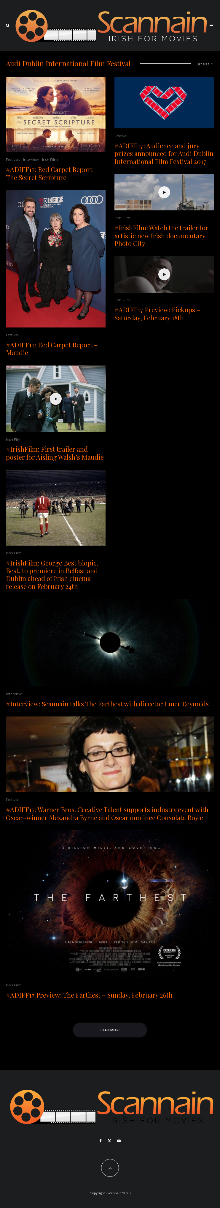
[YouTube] (119, 1141)
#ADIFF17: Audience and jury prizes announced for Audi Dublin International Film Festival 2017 (163, 153)
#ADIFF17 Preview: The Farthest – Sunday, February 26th (89, 995)
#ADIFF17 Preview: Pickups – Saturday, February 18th (157, 314)
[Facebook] (101, 1141)
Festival (12, 335)
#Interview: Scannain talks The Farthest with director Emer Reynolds (107, 704)
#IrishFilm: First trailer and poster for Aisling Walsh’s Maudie (55, 453)
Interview (31, 159)
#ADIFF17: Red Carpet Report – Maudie (52, 349)
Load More (110, 1030)
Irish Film (50, 159)
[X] (109, 1141)
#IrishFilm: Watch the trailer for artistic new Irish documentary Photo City (161, 235)
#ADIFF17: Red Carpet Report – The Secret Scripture (52, 173)
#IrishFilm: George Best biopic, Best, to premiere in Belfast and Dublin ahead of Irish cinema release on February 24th (52, 574)
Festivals (13, 159)
